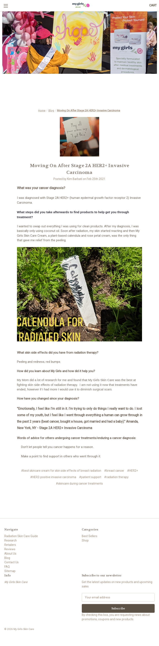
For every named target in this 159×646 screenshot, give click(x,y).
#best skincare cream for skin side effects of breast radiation (61, 470)
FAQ (7, 566)
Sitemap (10, 571)
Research (10, 540)
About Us (10, 553)
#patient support (90, 477)
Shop (85, 540)
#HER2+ (132, 470)
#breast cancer (114, 470)
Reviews (9, 549)
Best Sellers (89, 536)
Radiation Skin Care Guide (21, 536)
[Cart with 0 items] (153, 5)
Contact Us (11, 562)
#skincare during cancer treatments (79, 483)
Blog (7, 558)
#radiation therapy (116, 477)
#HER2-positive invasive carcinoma (53, 477)
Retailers (10, 544)
